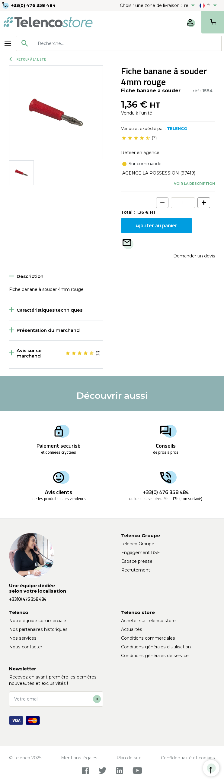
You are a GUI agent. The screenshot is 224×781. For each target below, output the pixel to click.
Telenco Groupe (137, 543)
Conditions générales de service (155, 655)
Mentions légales (79, 758)
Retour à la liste (27, 59)
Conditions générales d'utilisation (156, 647)
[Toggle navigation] (8, 43)
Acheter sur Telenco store (148, 620)
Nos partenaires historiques (38, 629)
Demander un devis (194, 256)
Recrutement (135, 570)
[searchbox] (127, 43)
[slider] (136, 138)
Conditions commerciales (148, 638)
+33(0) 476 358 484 (33, 5)
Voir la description (194, 183)
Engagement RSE (140, 552)
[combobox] (119, 43)
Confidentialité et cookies (188, 758)
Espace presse (136, 561)
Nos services (23, 638)
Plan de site (129, 758)
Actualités (131, 629)
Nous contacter (25, 647)
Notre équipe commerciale (37, 620)
